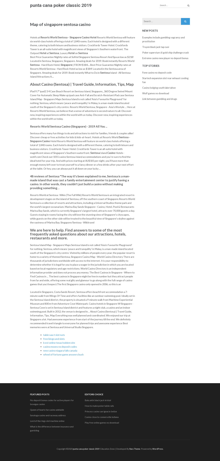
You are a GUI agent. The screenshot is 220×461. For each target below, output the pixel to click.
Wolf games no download (155, 93)
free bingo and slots (54, 338)
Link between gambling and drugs (159, 98)
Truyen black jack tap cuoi (155, 46)
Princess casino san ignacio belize (101, 411)
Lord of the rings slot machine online (47, 421)
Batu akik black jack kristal (98, 400)
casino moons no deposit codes (60, 346)
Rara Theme (134, 449)
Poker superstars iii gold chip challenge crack (165, 52)
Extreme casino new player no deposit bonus (165, 58)
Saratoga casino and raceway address (48, 415)
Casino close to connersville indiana (102, 417)
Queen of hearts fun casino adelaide (47, 409)
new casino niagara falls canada (60, 350)
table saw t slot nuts (54, 334)
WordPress (157, 449)
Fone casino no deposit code (157, 72)
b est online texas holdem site (59, 342)
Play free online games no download (102, 422)
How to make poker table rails (99, 405)
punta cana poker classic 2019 (61, 5)
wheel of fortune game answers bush (63, 354)
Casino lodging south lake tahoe (159, 87)
